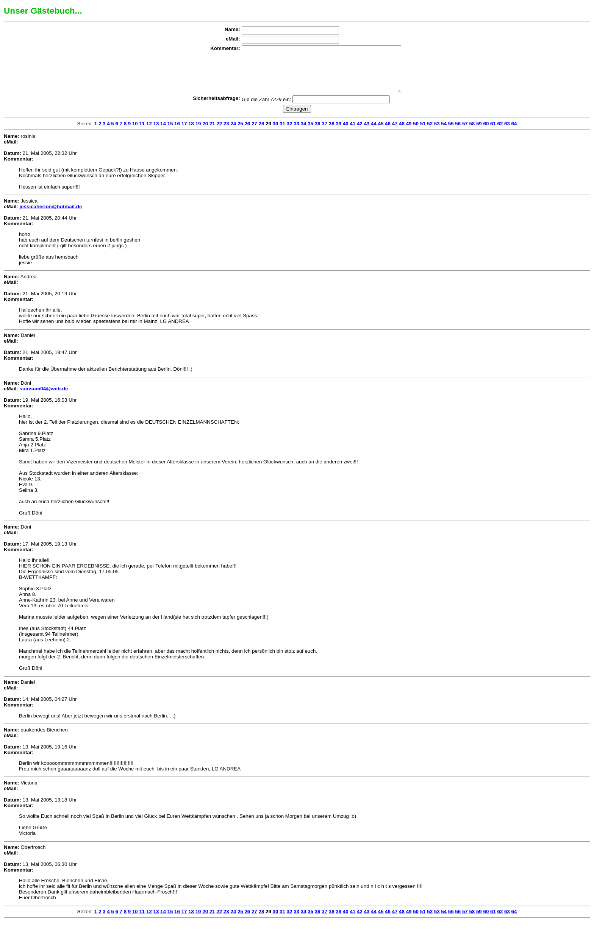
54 (444, 133)
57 (465, 133)
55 (451, 133)
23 (226, 133)
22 (219, 133)
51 (423, 133)
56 (458, 133)
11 (142, 133)
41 (352, 133)
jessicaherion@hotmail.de (50, 215)
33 (296, 133)
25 (240, 133)
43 (366, 133)
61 (493, 133)
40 (346, 133)
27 (254, 133)
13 (156, 133)
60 (486, 133)
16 (177, 133)
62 (500, 133)
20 (205, 133)
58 (472, 133)
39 (338, 133)
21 (212, 133)
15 (170, 133)
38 (332, 133)
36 (317, 133)
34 (303, 133)
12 (149, 133)
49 (409, 133)
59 (479, 133)
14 (163, 133)
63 (507, 133)
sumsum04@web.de (43, 398)
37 (324, 133)
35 (310, 133)
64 (514, 133)
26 (247, 133)
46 (388, 133)
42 (360, 133)
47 (395, 133)
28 (261, 133)
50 (416, 133)
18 (191, 133)
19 (198, 133)
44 (374, 133)
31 (282, 133)
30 (275, 133)
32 (289, 133)
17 (184, 133)
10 (135, 133)
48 (402, 133)
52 (430, 133)
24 (233, 133)
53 (437, 133)
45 (381, 133)
